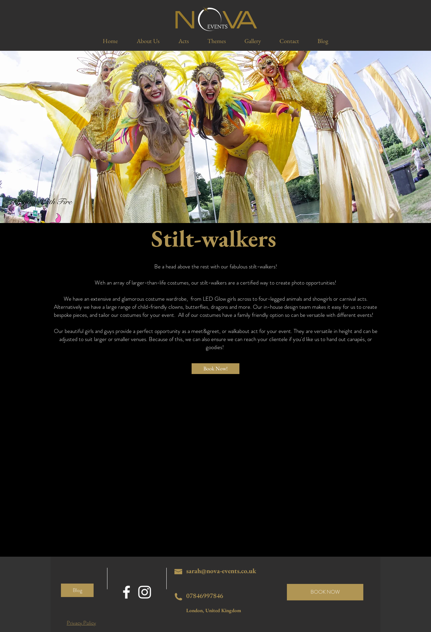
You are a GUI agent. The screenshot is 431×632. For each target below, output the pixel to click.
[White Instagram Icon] (144, 592)
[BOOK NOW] (325, 592)
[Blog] (77, 590)
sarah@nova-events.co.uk (221, 570)
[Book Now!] (215, 368)
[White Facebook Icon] (126, 592)
